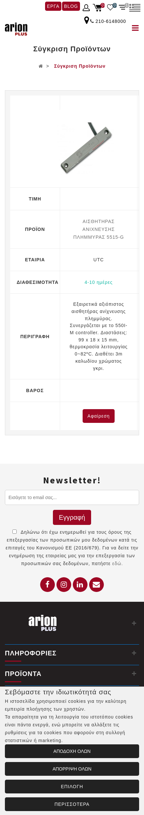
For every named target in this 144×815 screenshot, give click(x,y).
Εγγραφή (72, 517)
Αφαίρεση (99, 416)
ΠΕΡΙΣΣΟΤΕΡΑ (72, 804)
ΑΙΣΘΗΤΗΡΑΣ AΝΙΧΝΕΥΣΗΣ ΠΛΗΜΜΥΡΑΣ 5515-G (98, 229)
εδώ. (117, 563)
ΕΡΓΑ (53, 6)
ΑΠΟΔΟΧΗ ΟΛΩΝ (72, 751)
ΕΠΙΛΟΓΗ (72, 786)
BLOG (71, 6)
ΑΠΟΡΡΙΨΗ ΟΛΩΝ (72, 769)
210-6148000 (110, 21)
